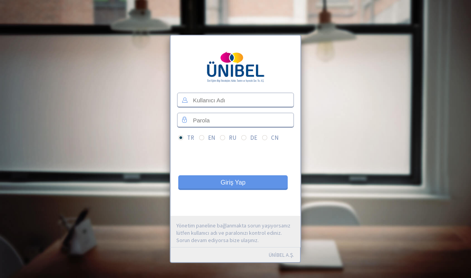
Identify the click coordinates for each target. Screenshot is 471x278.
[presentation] (237, 161)
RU (232, 137)
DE (253, 137)
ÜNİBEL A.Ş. (281, 254)
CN (274, 137)
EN (211, 137)
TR (190, 137)
